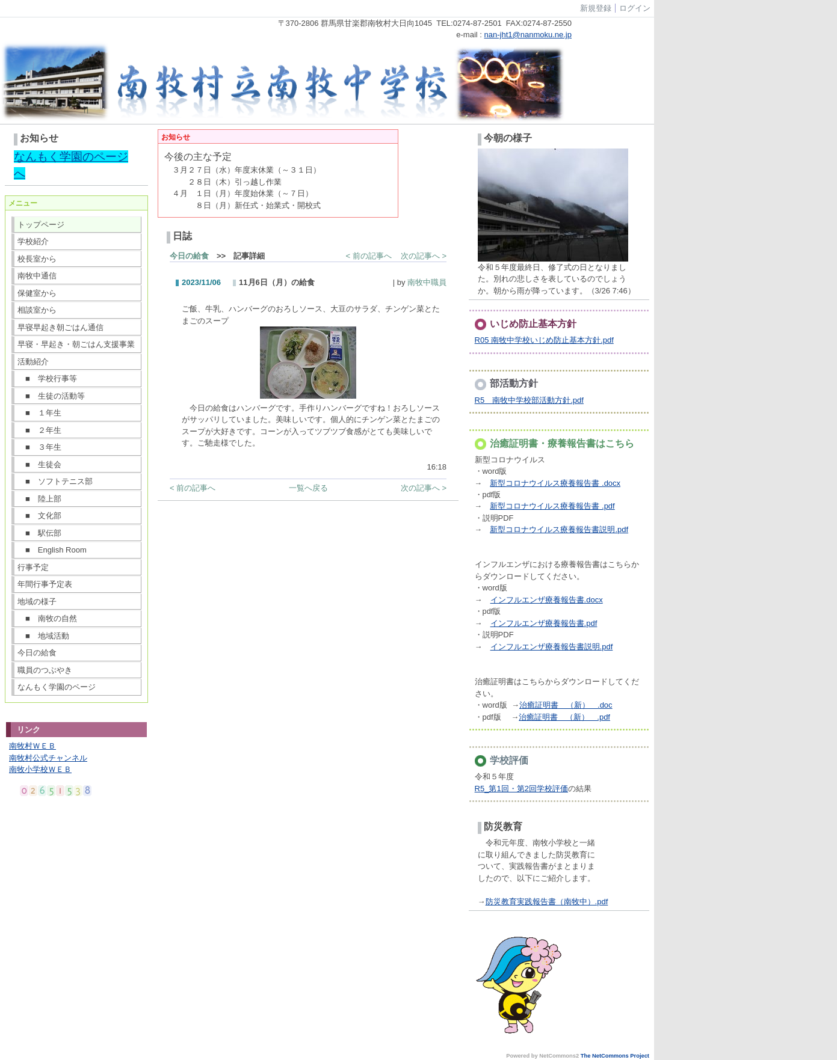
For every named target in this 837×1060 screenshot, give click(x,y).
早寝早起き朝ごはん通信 (60, 327)
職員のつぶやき (44, 670)
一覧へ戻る (308, 487)
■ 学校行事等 (47, 378)
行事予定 (33, 567)
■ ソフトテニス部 (55, 481)
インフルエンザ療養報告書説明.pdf (551, 646)
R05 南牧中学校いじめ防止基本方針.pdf (544, 340)
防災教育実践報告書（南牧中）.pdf (547, 901)
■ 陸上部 (39, 498)
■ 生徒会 (39, 464)
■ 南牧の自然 (47, 618)
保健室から (37, 293)
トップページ (40, 224)
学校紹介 (33, 241)
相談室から (37, 309)
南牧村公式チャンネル (48, 757)
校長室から (37, 258)
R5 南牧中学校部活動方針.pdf (529, 400)
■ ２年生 (39, 430)
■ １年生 (39, 412)
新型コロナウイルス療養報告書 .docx (555, 483)
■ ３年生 (39, 447)
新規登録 (595, 8)
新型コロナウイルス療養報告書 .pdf (552, 505)
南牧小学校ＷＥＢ (40, 769)
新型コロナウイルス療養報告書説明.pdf (559, 529)
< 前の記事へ (369, 255)
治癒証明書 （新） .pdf (564, 716)
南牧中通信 (37, 275)
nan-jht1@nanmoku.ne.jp (528, 34)
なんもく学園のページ (56, 686)
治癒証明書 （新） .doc (566, 704)
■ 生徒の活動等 (51, 395)
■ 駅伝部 (39, 533)
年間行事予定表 (44, 584)
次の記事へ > (423, 255)
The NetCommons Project (615, 1056)
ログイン (634, 8)
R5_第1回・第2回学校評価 (521, 788)
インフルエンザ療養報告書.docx (546, 599)
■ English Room (52, 549)
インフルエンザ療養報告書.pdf (544, 623)
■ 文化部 (39, 515)
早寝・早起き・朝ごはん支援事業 (76, 344)
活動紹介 (33, 361)
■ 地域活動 (43, 635)
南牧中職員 (426, 282)
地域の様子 (37, 601)
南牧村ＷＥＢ (32, 745)
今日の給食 (37, 652)
